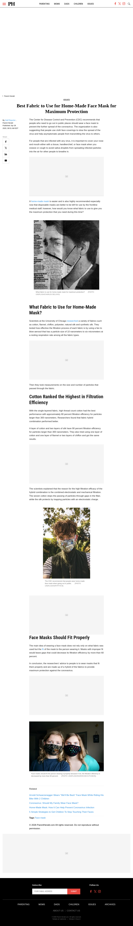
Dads (66, 4)
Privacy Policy (75, 919)
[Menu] (4, 4)
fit (43, 649)
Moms (57, 4)
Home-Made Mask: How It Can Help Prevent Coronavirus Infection (61, 807)
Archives (110, 904)
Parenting (44, 4)
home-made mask (40, 201)
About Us (58, 911)
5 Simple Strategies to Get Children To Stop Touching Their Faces (61, 812)
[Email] (6, 160)
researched (72, 321)
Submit (74, 891)
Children (78, 4)
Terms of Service (59, 919)
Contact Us (73, 911)
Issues (90, 4)
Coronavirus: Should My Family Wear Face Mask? (53, 803)
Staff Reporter (10, 120)
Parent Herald (9, 96)
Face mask (40, 818)
